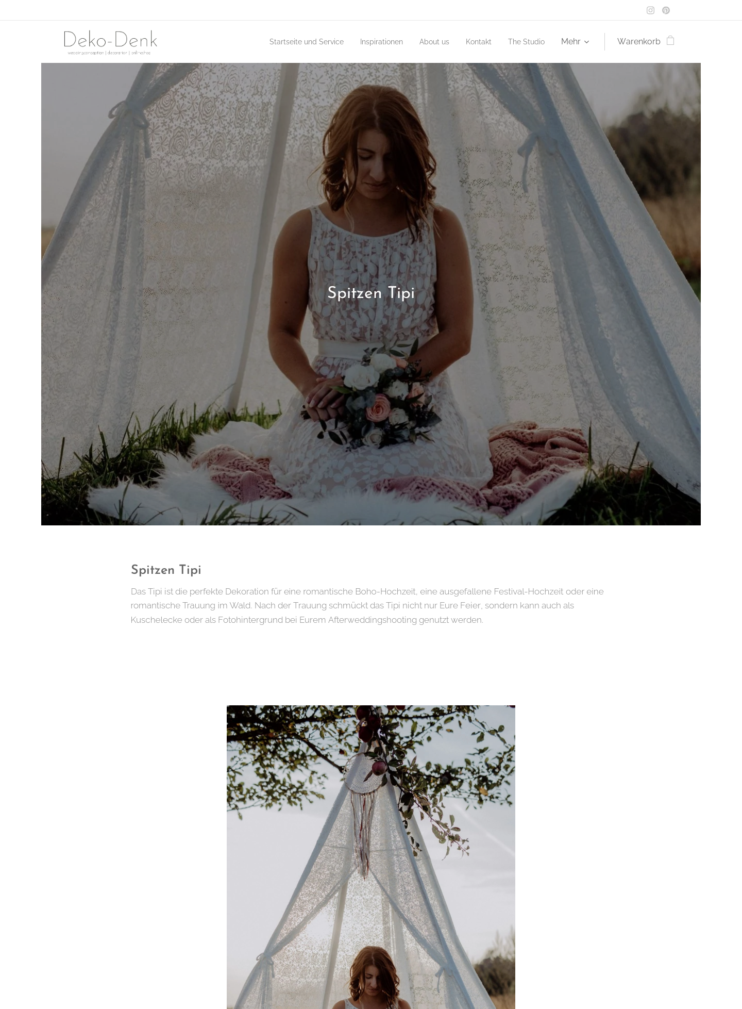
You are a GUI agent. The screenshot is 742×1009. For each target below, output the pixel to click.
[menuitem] (286, 42)
